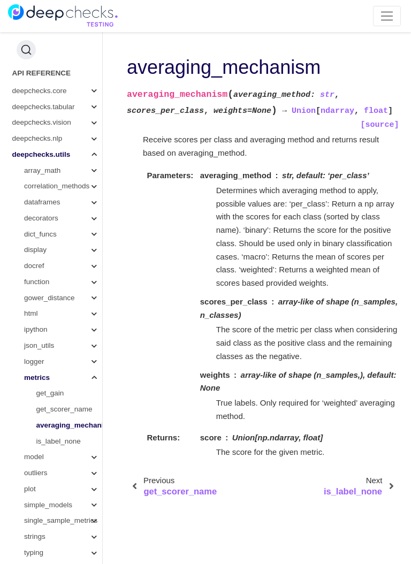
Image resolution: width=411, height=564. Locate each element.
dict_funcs (40, 181)
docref (34, 213)
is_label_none (58, 388)
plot (30, 436)
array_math (42, 117)
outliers (36, 420)
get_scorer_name (64, 356)
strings (34, 483)
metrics (37, 325)
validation (39, 516)
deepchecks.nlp (37, 85)
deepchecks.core (39, 38)
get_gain (50, 340)
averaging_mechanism (69, 372)
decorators (41, 165)
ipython (36, 276)
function (36, 229)
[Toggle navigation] (387, 16)
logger (34, 308)
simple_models (48, 452)
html (31, 260)
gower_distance (49, 245)
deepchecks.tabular (43, 54)
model (34, 404)
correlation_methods (56, 133)
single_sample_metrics (60, 467)
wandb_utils (43, 532)
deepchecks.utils (41, 101)
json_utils (39, 292)
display (35, 197)
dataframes (42, 149)
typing (33, 500)
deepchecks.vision (41, 69)
